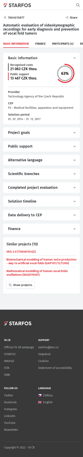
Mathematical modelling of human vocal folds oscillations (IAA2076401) (37, 273)
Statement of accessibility (55, 368)
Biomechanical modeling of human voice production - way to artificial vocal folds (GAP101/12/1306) (41, 261)
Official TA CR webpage (19, 347)
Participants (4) (63, 43)
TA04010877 (16, 17)
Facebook (10, 402)
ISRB (7, 375)
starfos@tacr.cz (48, 347)
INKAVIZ (9, 361)
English (48, 402)
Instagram (10, 409)
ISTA (6, 368)
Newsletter (11, 430)
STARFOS (9, 354)
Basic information (16, 43)
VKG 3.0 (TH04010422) (21, 251)
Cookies (43, 361)
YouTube (9, 423)
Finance (40, 43)
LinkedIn (9, 416)
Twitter (8, 395)
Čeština (48, 395)
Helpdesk (44, 354)
